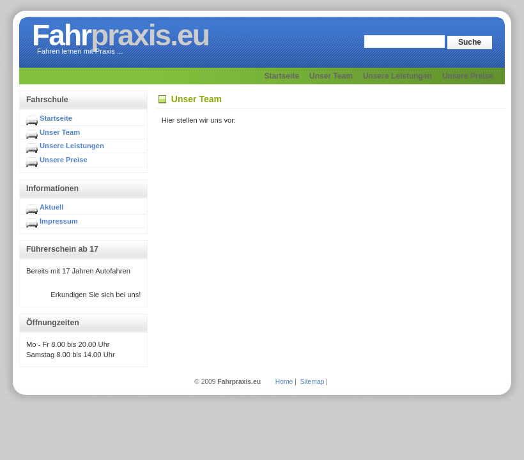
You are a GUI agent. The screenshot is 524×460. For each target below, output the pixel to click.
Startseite (56, 118)
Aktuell (51, 207)
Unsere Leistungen (72, 146)
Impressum (59, 221)
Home (284, 381)
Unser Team (60, 132)
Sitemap (312, 381)
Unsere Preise (64, 160)
